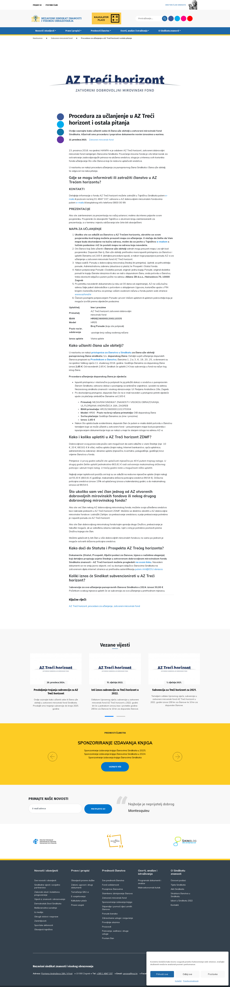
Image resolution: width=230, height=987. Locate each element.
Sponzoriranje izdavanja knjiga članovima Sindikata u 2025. (115, 748)
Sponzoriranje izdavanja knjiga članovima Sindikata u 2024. (115, 752)
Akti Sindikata (177, 882)
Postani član (52, 5)
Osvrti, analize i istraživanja (133, 31)
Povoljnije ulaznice (111, 915)
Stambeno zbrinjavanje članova (117, 886)
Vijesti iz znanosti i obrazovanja (49, 892)
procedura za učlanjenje (100, 606)
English (196, 18)
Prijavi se (37, 5)
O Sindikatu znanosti (168, 31)
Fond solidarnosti (110, 877)
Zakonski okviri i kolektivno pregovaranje (47, 886)
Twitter (177, 18)
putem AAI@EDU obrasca (149, 569)
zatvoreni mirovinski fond (127, 606)
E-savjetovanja (78, 889)
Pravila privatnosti (190, 981)
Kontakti (175, 898)
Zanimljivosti (40, 913)
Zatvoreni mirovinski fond (61, 38)
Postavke (213, 974)
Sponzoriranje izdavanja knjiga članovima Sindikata (115, 755)
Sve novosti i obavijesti (45, 873)
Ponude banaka (109, 906)
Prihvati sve (162, 974)
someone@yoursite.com (60, 139)
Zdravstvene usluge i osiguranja (117, 911)
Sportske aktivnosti (43, 918)
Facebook (171, 18)
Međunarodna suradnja (45, 900)
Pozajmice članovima (112, 882)
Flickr (183, 18)
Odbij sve (187, 974)
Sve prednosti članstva (113, 873)
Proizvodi (106, 919)
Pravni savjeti (77, 898)
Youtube (190, 18)
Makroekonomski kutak (149, 880)
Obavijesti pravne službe (82, 873)
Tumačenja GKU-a (80, 884)
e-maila (80, 202)
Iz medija (38, 905)
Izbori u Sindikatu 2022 (182, 893)
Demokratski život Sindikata (47, 896)
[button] (52, 753)
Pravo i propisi (72, 31)
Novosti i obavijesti (44, 31)
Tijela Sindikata (178, 877)
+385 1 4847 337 (105, 966)
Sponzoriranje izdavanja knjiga (115, 741)
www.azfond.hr (83, 294)
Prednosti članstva (100, 31)
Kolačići (178, 981)
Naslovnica (37, 38)
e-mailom (162, 241)
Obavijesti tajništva (43, 922)
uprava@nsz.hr (130, 966)
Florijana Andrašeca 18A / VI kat (56, 966)
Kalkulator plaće (79, 893)
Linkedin (60, 132)
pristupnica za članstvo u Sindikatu (111, 352)
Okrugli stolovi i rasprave (46, 909)
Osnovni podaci (178, 873)
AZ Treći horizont (78, 606)
